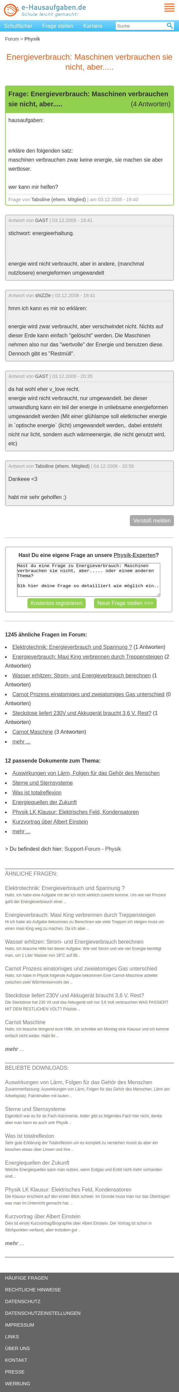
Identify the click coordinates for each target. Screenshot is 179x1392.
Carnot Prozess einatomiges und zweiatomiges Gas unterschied (88, 694)
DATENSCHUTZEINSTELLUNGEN (43, 1313)
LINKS (12, 1336)
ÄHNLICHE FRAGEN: (31, 874)
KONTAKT (16, 1360)
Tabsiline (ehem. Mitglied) (58, 199)
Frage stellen (58, 26)
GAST (41, 220)
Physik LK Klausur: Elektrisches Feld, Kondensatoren (75, 812)
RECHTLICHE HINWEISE (33, 1289)
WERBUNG (17, 1383)
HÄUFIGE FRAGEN (26, 1278)
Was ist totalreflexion (37, 792)
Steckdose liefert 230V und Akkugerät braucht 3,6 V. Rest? (82, 713)
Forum (12, 39)
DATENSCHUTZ (22, 1301)
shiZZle (43, 295)
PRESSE (14, 1372)
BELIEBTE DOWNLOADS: (37, 1068)
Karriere (92, 26)
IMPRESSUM (19, 1325)
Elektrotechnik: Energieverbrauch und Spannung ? (72, 647)
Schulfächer (18, 26)
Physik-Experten (135, 555)
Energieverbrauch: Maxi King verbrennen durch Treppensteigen (87, 657)
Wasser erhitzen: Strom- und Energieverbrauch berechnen (81, 675)
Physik (113, 849)
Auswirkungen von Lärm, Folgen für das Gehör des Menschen (86, 773)
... (14, 1049)
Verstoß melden (152, 520)
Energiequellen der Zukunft (44, 802)
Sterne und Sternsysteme (42, 783)
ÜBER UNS (17, 1348)
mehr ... (21, 741)
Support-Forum (82, 849)
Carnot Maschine (32, 732)
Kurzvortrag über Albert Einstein (50, 822)
